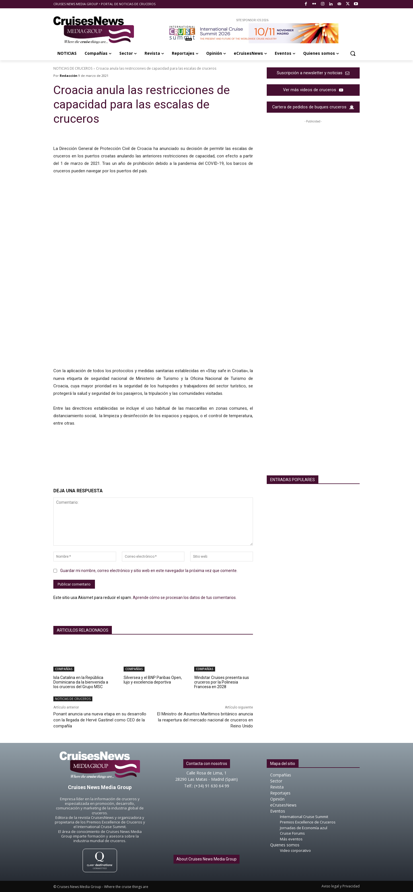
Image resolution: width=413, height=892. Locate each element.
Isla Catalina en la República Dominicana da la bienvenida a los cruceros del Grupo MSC (80, 682)
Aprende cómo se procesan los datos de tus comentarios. (185, 597)
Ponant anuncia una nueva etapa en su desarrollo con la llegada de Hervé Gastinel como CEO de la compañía (99, 720)
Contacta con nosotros (206, 763)
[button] (353, 53)
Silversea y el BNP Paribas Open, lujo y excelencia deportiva (153, 679)
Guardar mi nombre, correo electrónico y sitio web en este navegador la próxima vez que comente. (148, 570)
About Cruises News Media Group (206, 859)
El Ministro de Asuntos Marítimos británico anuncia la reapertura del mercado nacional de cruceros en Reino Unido (205, 720)
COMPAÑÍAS (64, 669)
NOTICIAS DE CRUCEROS (72, 68)
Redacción (68, 75)
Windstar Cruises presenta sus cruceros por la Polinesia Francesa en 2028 (221, 682)
